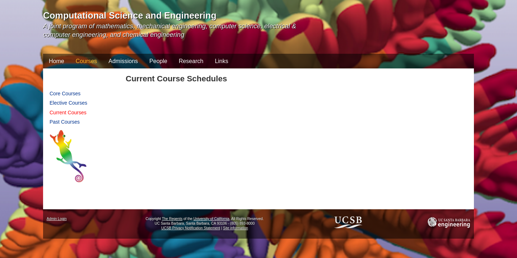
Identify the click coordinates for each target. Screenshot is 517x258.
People (158, 61)
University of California (211, 219)
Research (191, 61)
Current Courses (68, 112)
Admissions (123, 61)
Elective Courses (68, 103)
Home (56, 61)
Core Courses (65, 93)
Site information (235, 228)
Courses (86, 61)
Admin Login (57, 219)
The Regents (172, 219)
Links (221, 61)
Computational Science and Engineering (129, 15)
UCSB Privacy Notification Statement (190, 228)
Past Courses (65, 122)
